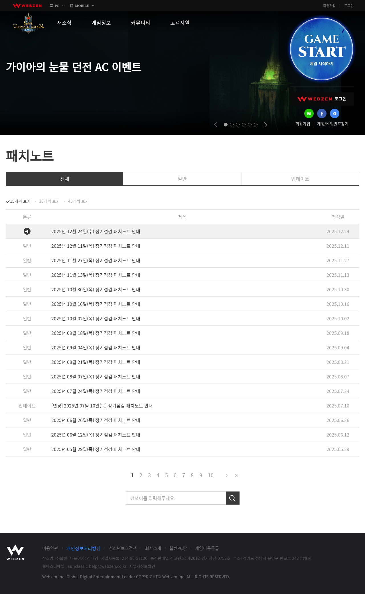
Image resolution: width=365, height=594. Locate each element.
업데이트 (300, 178)
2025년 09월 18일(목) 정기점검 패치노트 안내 (95, 332)
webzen (27, 5)
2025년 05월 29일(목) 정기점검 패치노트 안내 (95, 449)
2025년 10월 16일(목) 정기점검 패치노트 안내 (95, 303)
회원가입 (329, 5)
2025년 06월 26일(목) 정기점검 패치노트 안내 (95, 420)
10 (211, 475)
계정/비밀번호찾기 (332, 123)
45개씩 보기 (78, 201)
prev (215, 124)
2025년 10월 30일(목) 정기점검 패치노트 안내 (95, 289)
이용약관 (50, 548)
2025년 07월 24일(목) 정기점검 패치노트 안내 (95, 391)
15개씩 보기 (20, 201)
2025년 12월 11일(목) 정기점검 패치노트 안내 (95, 245)
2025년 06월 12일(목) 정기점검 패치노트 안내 (95, 434)
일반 (182, 178)
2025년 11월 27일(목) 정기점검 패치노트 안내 (95, 260)
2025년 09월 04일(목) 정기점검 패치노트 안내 (95, 347)
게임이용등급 (207, 548)
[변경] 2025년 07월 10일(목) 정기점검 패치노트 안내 (102, 405)
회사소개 (153, 548)
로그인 (349, 5)
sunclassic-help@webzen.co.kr (97, 566)
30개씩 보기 (49, 201)
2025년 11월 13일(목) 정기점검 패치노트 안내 (95, 274)
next (265, 124)
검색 (233, 498)
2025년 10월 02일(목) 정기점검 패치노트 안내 (95, 318)
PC (57, 6)
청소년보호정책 (123, 548)
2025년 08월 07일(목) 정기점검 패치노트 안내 (95, 376)
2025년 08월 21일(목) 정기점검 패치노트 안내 (95, 362)
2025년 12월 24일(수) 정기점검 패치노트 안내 (95, 231)
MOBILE (82, 6)
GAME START (321, 49)
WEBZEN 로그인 (322, 99)
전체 (64, 178)
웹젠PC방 (178, 548)
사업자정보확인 (142, 566)
